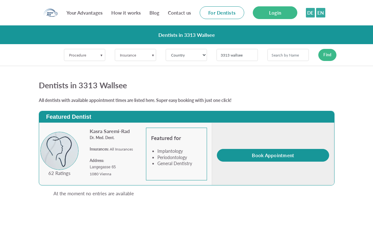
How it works (126, 13)
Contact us (179, 13)
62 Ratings (59, 173)
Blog (154, 13)
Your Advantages (84, 13)
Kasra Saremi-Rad (110, 131)
